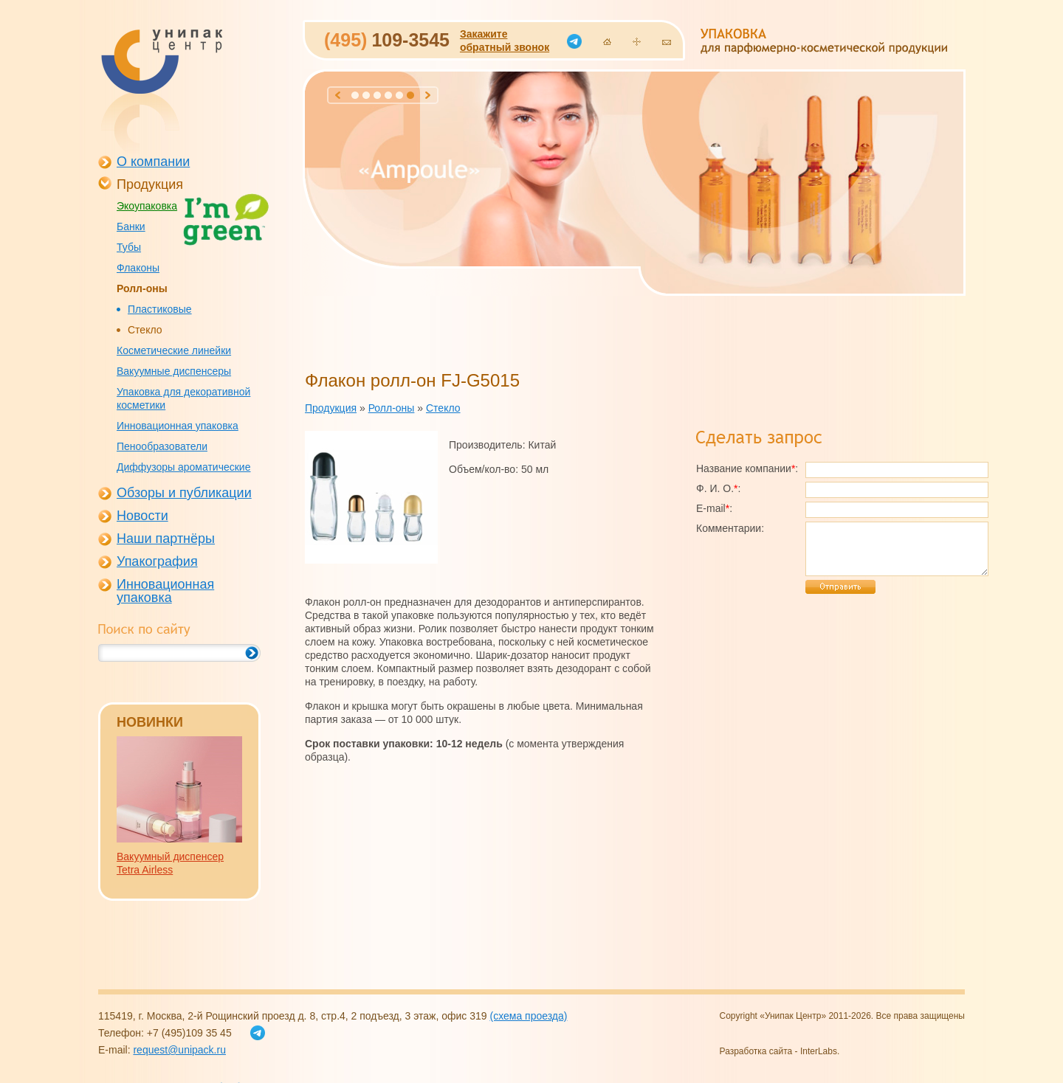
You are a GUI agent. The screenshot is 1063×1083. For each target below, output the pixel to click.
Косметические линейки (174, 350)
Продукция (150, 184)
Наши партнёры (166, 538)
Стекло (145, 330)
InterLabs (818, 1051)
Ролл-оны (142, 288)
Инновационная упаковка (177, 426)
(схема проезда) (528, 1016)
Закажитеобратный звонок (504, 40)
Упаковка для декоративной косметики (183, 398)
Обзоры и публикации (184, 492)
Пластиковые (160, 309)
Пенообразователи (162, 446)
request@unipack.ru (179, 1050)
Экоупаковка (147, 206)
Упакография (157, 561)
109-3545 (387, 39)
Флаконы (138, 268)
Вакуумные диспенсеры (174, 371)
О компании (153, 161)
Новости (142, 515)
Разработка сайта (756, 1051)
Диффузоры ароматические (183, 467)
